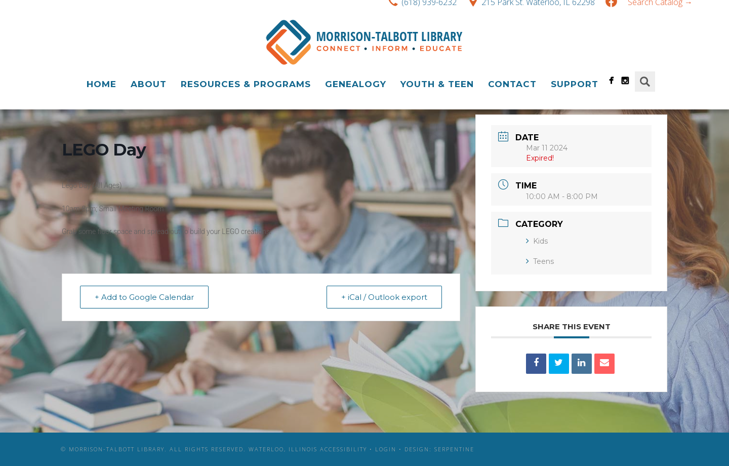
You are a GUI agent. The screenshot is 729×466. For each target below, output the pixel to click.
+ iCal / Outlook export (384, 297)
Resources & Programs (246, 84)
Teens (540, 261)
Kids (537, 241)
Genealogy (355, 84)
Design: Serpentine (439, 449)
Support (574, 84)
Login (385, 449)
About (149, 84)
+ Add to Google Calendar (144, 297)
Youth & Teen (437, 84)
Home (101, 84)
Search (645, 81)
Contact (512, 84)
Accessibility (343, 449)
